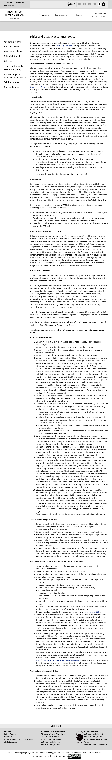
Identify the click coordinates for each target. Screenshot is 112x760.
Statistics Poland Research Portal (99, 15)
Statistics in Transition (14, 3)
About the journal (13, 41)
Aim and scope (11, 46)
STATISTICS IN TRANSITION (14, 13)
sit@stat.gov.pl (10, 742)
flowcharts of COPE (38, 87)
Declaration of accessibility (95, 745)
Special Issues (11, 87)
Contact (79, 15)
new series (9, 5)
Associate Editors (13, 51)
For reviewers (61, 15)
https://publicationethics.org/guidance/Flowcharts (58, 660)
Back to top (56, 726)
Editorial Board (12, 56)
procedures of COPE (91, 612)
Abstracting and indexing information (15, 76)
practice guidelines (63, 46)
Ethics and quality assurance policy (13, 68)
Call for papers (11, 82)
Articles (8, 61)
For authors (43, 15)
